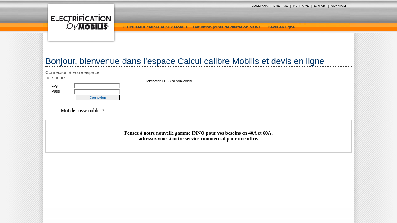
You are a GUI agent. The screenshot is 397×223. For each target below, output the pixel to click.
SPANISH (338, 6)
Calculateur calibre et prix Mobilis (155, 27)
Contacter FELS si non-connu (169, 81)
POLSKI (320, 6)
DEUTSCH (301, 6)
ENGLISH (280, 6)
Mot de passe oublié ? (82, 110)
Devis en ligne (281, 27)
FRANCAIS (260, 6)
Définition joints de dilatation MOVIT (227, 27)
